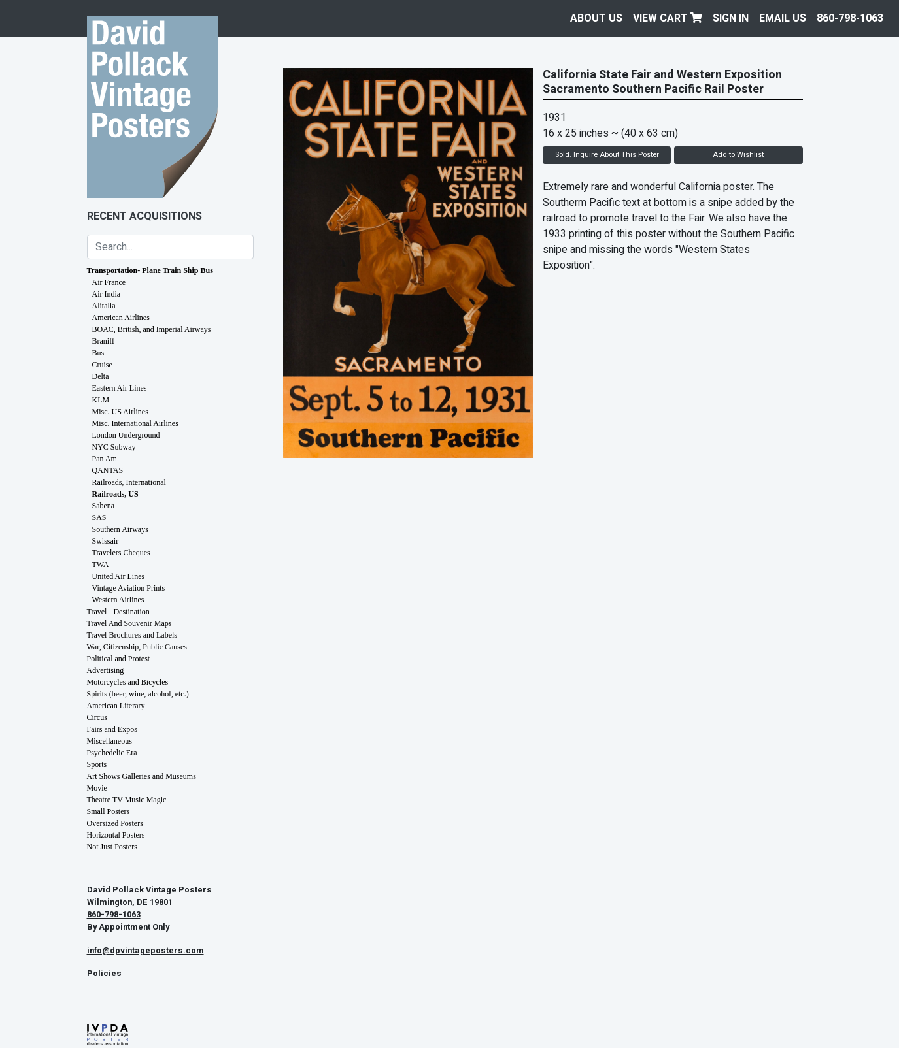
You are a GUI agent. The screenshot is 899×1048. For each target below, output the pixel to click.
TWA (100, 564)
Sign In (731, 18)
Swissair (105, 541)
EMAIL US (782, 18)
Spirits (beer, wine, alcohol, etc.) (138, 693)
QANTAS (108, 470)
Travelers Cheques (121, 552)
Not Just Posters (112, 846)
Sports (97, 764)
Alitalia (104, 305)
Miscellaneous (109, 740)
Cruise (102, 364)
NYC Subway (114, 446)
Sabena (103, 505)
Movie (97, 788)
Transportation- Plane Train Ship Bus (150, 270)
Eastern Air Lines (119, 388)
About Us (596, 18)
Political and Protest (118, 658)
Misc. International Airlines (135, 423)
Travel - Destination (118, 611)
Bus (98, 352)
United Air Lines (118, 576)
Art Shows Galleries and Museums (141, 776)
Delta (100, 376)
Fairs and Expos (112, 729)
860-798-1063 (850, 18)
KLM (101, 399)
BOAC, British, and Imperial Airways (151, 329)
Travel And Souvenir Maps (129, 623)
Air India (106, 294)
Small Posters (108, 811)
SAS (99, 517)
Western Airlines (118, 599)
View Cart (667, 18)
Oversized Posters (115, 823)
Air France (109, 282)
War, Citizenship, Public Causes (137, 646)
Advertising (105, 670)
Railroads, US (115, 494)
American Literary (116, 705)
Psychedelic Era (112, 752)
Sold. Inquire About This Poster (607, 154)
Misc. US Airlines (120, 411)
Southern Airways (120, 529)
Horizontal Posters (116, 835)
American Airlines (121, 317)
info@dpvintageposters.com (145, 951)
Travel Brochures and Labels (132, 635)
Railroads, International (129, 482)
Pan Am (104, 458)
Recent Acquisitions (144, 216)
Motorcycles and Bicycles (128, 682)
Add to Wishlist (738, 154)
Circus (97, 717)
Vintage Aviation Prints (128, 588)
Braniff (103, 341)
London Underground (126, 435)
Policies (104, 973)
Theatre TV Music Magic (127, 799)
